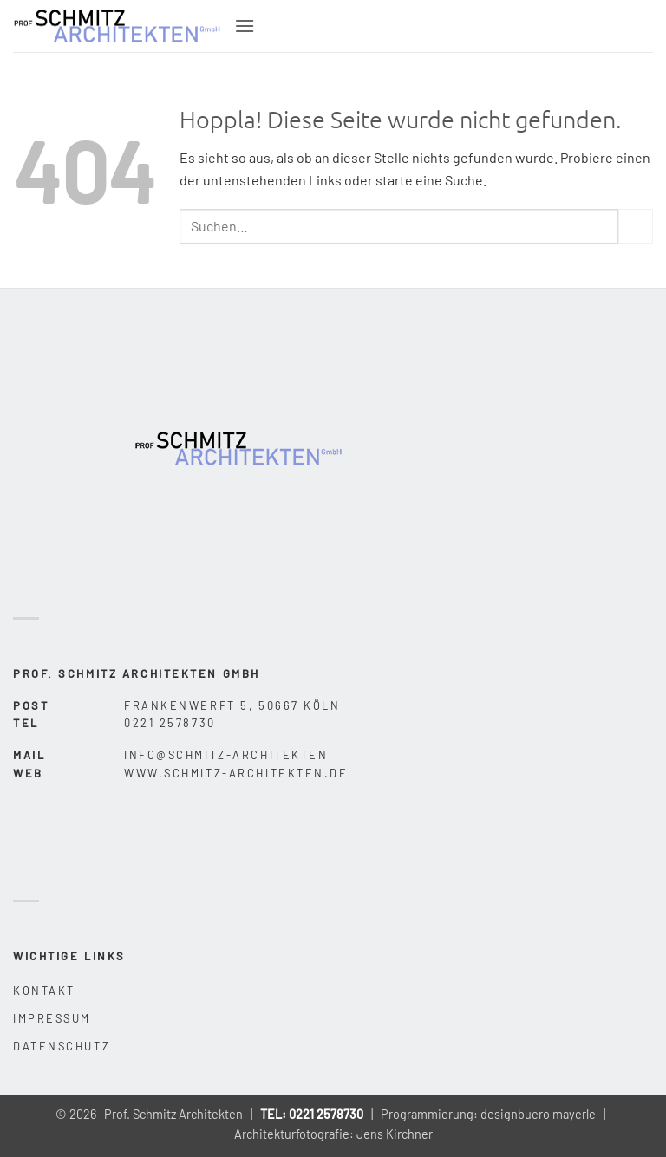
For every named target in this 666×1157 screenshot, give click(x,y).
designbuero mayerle (538, 1114)
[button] (244, 25)
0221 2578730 (326, 1114)
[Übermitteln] (635, 226)
